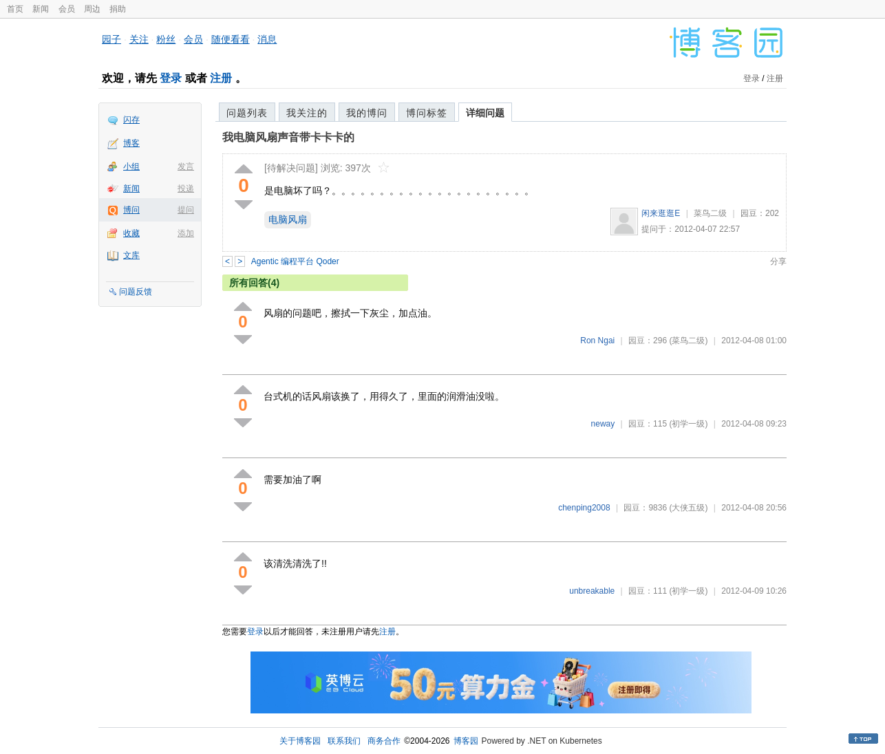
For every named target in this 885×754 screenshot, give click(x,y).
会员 (66, 9)
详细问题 (485, 112)
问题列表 (247, 112)
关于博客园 (300, 741)
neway (603, 424)
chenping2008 (584, 508)
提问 (186, 210)
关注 (139, 39)
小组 (131, 166)
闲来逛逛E (660, 213)
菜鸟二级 (710, 213)
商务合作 (384, 741)
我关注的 (307, 112)
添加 (186, 233)
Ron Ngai (597, 340)
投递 (186, 188)
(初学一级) (688, 424)
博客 (131, 143)
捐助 (117, 9)
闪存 (131, 120)
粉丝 (165, 39)
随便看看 (230, 39)
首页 (15, 9)
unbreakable (592, 591)
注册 (221, 78)
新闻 (40, 9)
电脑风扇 (287, 219)
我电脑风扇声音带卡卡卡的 (288, 137)
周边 (92, 9)
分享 (778, 261)
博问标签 (426, 112)
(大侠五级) (688, 508)
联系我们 (344, 741)
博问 (131, 210)
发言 (186, 166)
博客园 (466, 741)
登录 (171, 78)
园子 (111, 39)
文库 (131, 255)
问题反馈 (135, 292)
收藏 (131, 233)
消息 (267, 39)
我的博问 (366, 112)
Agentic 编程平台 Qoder (295, 261)
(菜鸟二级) (688, 340)
